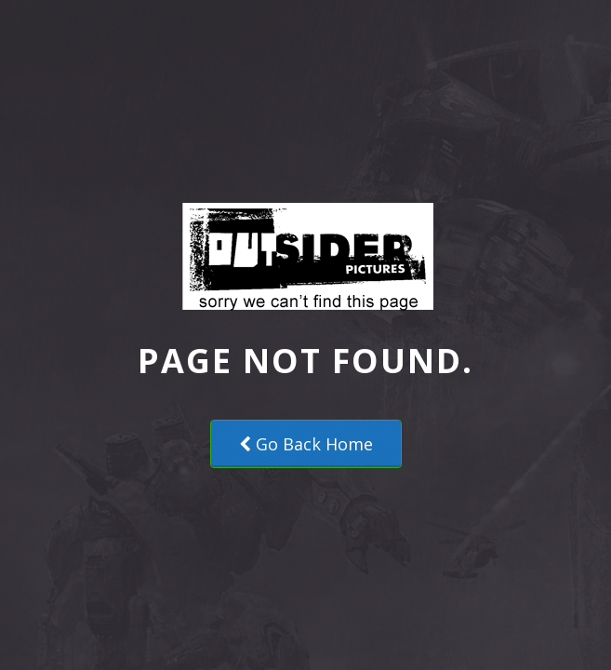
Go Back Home (306, 444)
